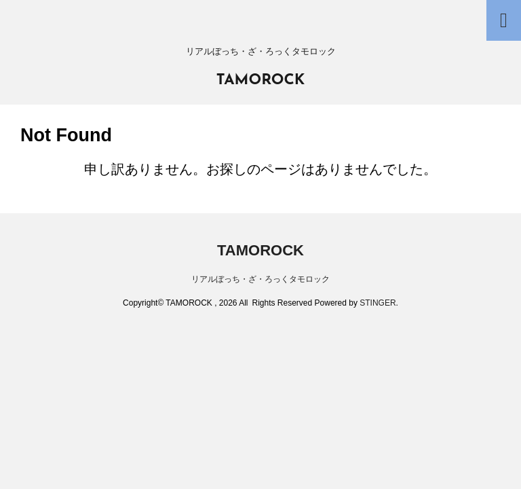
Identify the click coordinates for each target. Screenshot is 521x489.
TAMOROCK (260, 80)
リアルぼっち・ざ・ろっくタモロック (260, 279)
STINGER (377, 303)
